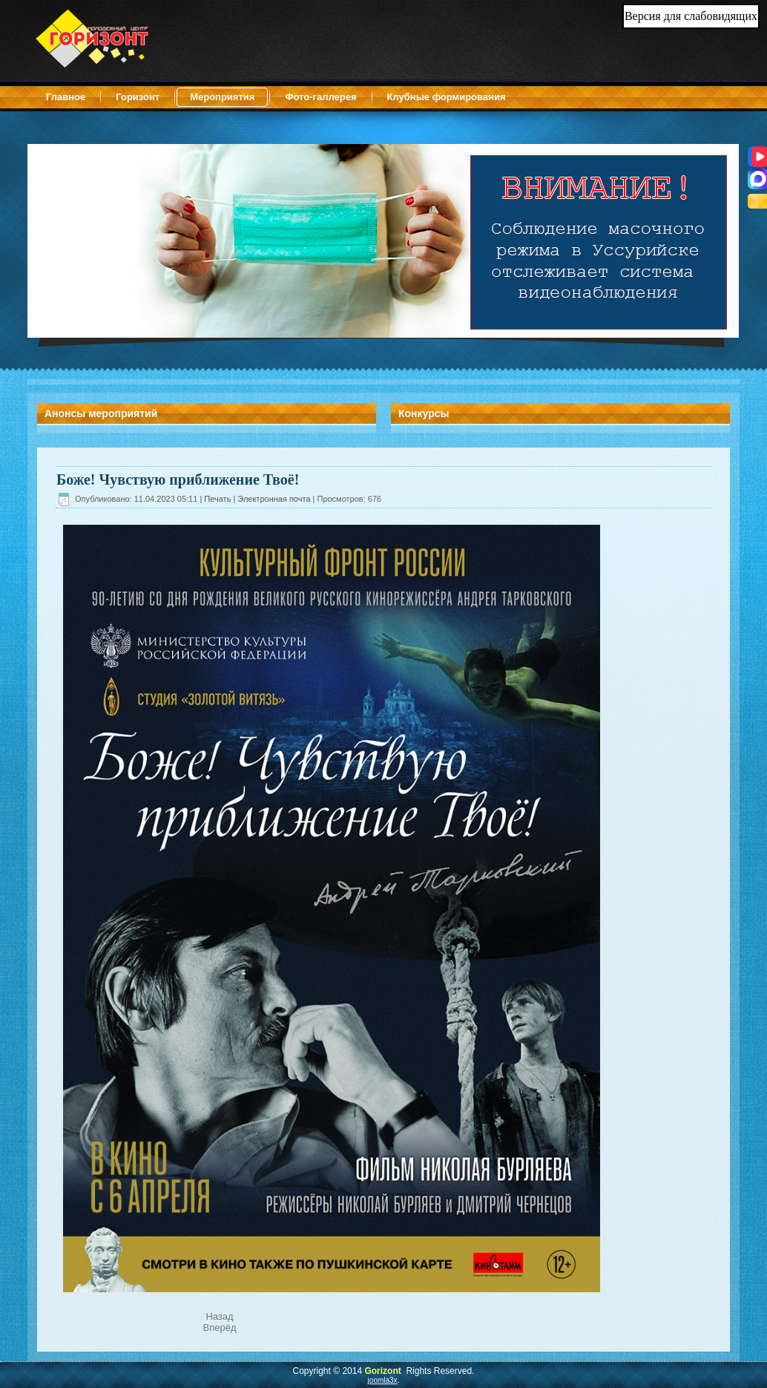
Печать (218, 498)
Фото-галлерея (320, 96)
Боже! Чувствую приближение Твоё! (177, 479)
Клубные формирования (446, 96)
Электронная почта (274, 498)
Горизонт (137, 96)
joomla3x (383, 1380)
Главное (65, 96)
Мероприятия (222, 96)
